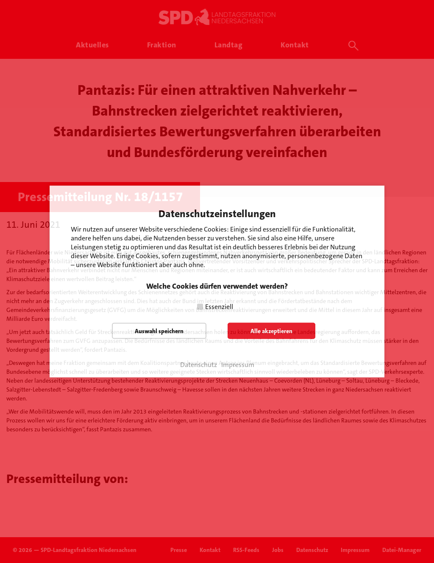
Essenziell (219, 306)
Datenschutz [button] (198, 365)
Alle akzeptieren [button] (271, 331)
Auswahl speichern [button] (159, 331)
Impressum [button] (237, 365)
